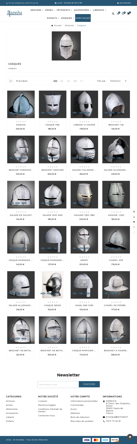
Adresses (75, 413)
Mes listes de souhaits (82, 421)
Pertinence (118, 81)
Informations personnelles (84, 401)
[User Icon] (124, 3)
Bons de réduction (80, 417)
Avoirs (74, 409)
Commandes (77, 405)
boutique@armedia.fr (117, 417)
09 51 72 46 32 (113, 421)
